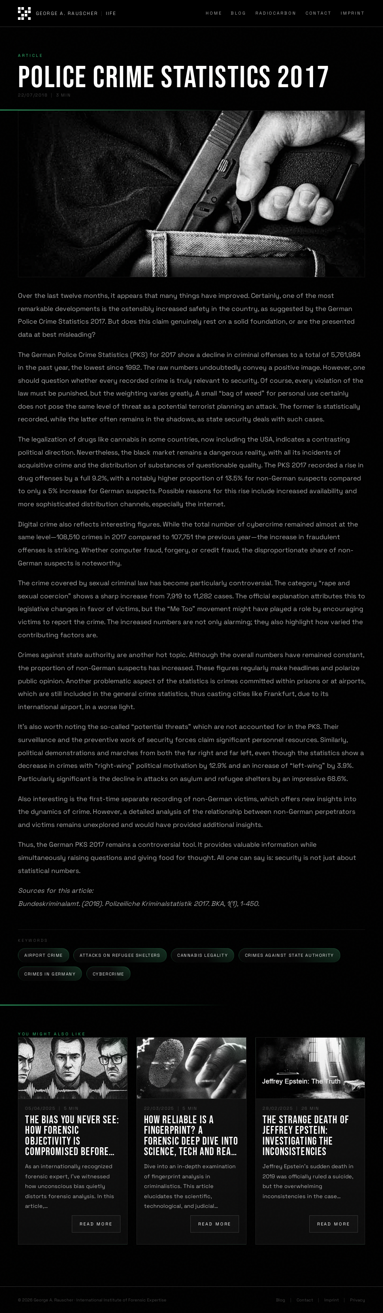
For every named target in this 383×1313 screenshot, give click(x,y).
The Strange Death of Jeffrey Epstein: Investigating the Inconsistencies (306, 1136)
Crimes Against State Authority (289, 955)
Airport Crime (43, 955)
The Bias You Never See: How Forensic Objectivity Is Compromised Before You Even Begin (72, 1136)
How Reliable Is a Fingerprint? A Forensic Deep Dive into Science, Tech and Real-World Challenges (191, 1136)
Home (214, 13)
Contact (319, 13)
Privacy (357, 1300)
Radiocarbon (276, 13)
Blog (238, 13)
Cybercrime (108, 974)
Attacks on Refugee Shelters (120, 955)
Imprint (353, 13)
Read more (96, 1224)
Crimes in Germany (50, 974)
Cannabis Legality (202, 955)
